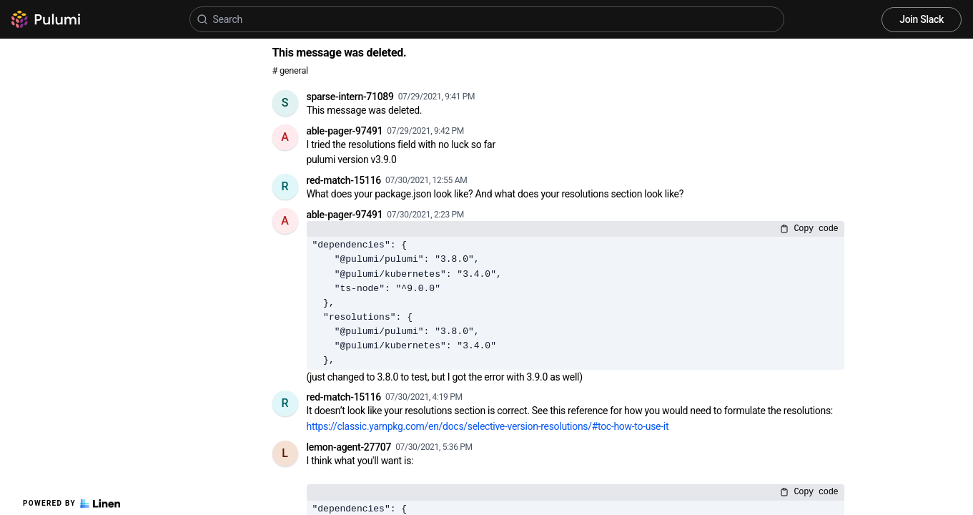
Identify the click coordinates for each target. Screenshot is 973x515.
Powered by (71, 503)
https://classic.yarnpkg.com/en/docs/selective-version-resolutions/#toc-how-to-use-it (488, 426)
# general (290, 70)
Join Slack (921, 19)
